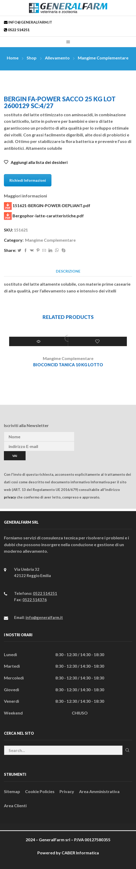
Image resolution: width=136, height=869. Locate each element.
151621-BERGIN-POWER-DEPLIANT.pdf (47, 206)
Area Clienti (15, 805)
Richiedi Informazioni (27, 180)
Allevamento (57, 57)
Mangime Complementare (103, 57)
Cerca (127, 750)
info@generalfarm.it (30, 22)
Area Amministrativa (99, 791)
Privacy (67, 791)
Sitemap (12, 791)
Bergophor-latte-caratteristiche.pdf (44, 216)
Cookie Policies (40, 791)
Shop (32, 57)
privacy (10, 497)
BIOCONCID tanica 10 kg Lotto (68, 364)
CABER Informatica (80, 852)
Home (13, 57)
